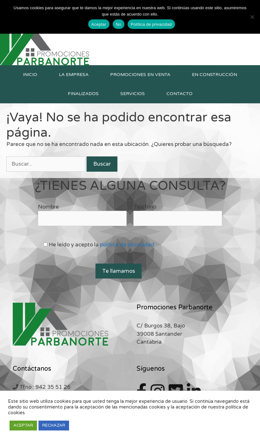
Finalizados (83, 93)
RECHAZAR (53, 425)
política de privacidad (127, 244)
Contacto (179, 93)
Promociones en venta (140, 74)
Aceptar (98, 24)
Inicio (30, 74)
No (118, 24)
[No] (252, 17)
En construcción (214, 74)
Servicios (132, 93)
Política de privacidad (151, 24)
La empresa (73, 74)
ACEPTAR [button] (23, 425)
